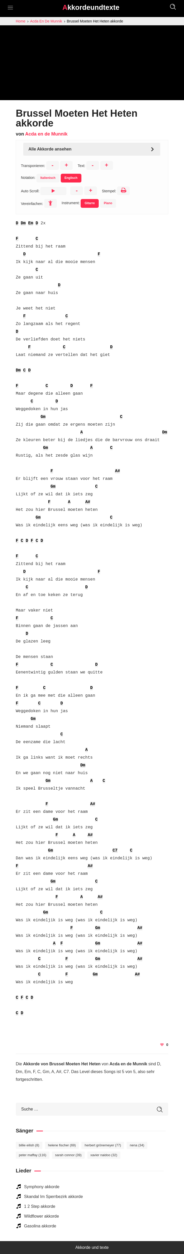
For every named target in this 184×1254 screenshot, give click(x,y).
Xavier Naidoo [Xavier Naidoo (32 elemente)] (103, 1155)
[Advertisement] (92, 64)
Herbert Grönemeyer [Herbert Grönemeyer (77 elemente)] (103, 1145)
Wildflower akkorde (41, 1216)
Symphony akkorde (41, 1187)
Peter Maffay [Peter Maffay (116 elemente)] (32, 1155)
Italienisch (48, 178)
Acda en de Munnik (46, 134)
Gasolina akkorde (40, 1226)
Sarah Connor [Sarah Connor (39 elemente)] (68, 1155)
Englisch (71, 178)
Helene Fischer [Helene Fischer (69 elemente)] (62, 1145)
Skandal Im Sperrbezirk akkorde (53, 1196)
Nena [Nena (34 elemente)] (137, 1145)
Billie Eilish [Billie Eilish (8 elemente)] (29, 1145)
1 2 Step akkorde (39, 1206)
